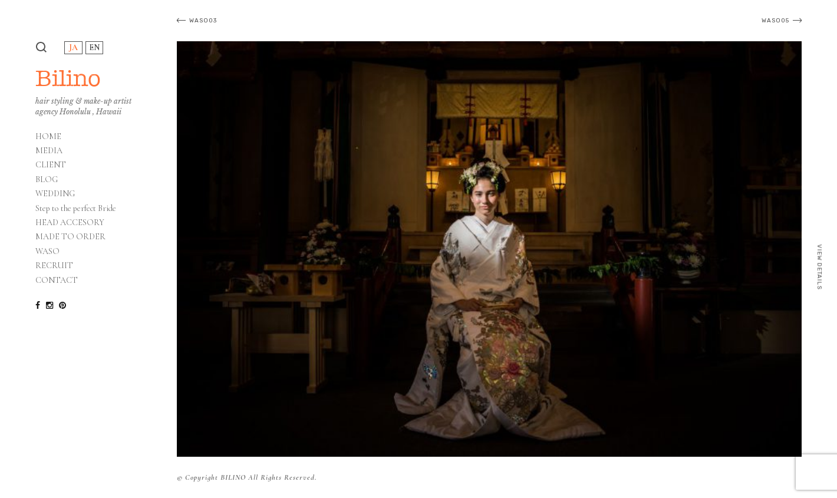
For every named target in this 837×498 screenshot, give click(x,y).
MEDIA (48, 151)
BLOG (46, 180)
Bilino (68, 78)
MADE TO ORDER (70, 237)
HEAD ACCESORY (69, 223)
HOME (48, 137)
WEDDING (55, 194)
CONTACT (56, 280)
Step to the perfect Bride (75, 209)
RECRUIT (54, 266)
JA (73, 47)
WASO (47, 252)
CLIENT (50, 165)
